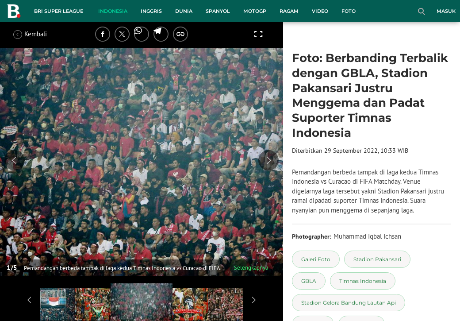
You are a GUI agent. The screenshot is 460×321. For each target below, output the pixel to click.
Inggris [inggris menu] (151, 11)
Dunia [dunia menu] (183, 11)
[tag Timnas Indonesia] (362, 281)
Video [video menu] (320, 11)
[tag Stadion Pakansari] (377, 259)
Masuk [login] (446, 11)
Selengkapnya (251, 267)
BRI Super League (58, 11)
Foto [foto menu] (348, 11)
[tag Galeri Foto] (316, 259)
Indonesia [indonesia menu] (112, 11)
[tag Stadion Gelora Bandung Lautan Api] (348, 302)
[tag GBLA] (309, 281)
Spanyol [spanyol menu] (218, 11)
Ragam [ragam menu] (289, 11)
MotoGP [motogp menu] (254, 11)
